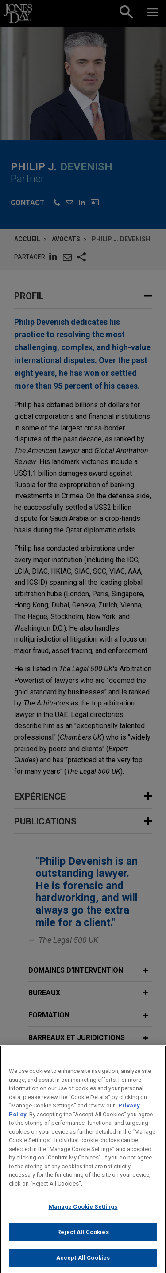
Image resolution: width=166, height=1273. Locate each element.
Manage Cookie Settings (83, 1216)
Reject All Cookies (82, 1241)
